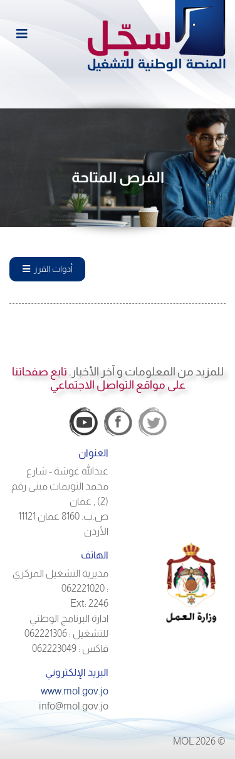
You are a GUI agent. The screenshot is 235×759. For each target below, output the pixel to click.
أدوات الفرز (47, 269)
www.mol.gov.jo (74, 691)
